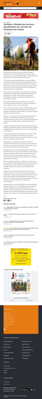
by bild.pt (6, 396)
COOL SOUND (7, 344)
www (12, 300)
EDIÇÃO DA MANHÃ (8, 341)
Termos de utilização (8, 324)
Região (8, 22)
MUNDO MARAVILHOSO (27, 350)
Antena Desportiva (9, 352)
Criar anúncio (7, 384)
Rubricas (6, 370)
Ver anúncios (7, 381)
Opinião (5, 372)
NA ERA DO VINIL (26, 352)
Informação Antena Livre (9, 368)
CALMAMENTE (25, 358)
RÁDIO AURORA (7, 347)
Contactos (6, 326)
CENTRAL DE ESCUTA (26, 341)
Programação (7, 366)
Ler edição (29, 300)
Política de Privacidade (9, 322)
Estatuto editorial (8, 315)
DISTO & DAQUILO (26, 347)
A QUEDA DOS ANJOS (8, 358)
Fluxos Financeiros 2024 (9, 319)
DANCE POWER (25, 344)
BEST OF (5, 350)
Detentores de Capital (9, 317)
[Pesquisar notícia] (20, 8)
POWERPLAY (6, 355)
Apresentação (7, 313)
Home (5, 22)
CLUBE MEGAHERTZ (26, 355)
